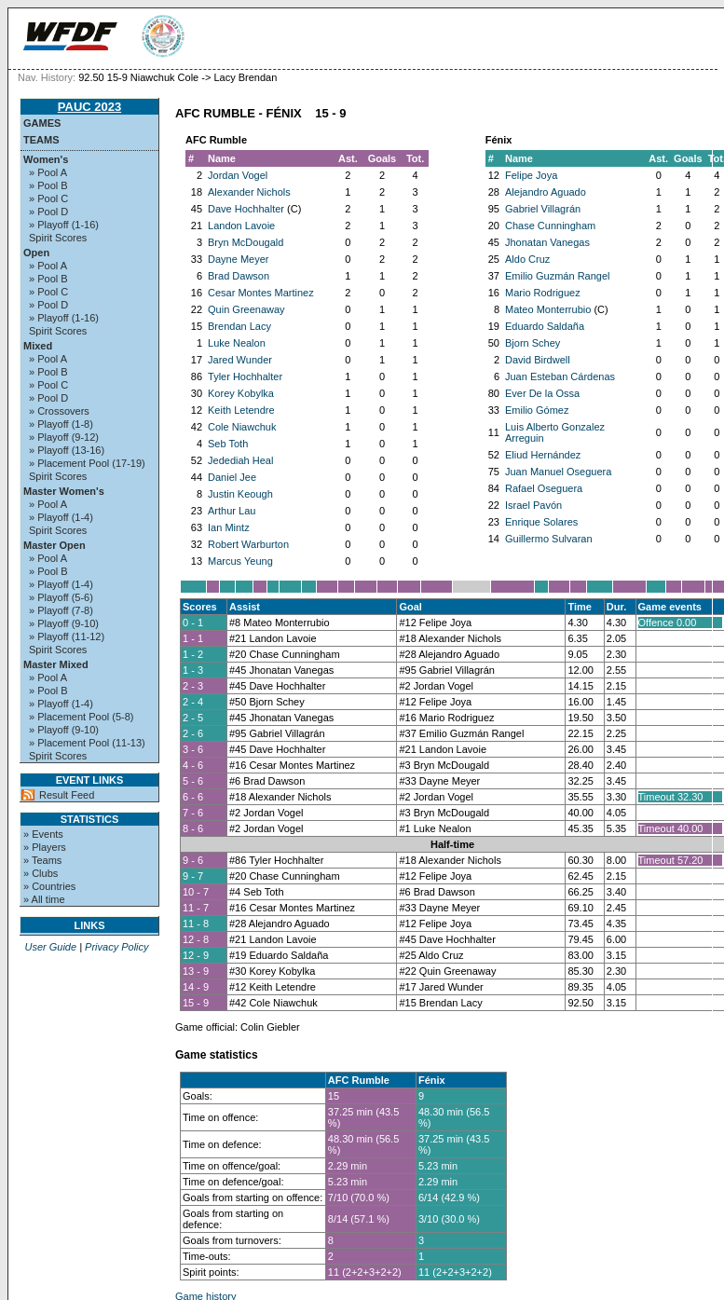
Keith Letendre (241, 410)
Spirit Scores (58, 237)
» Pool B (48, 185)
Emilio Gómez (536, 410)
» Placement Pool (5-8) (81, 716)
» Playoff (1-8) (61, 424)
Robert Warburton (248, 544)
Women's (45, 159)
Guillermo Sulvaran (549, 538)
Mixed (37, 345)
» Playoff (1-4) (61, 517)
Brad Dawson (238, 275)
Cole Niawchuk (242, 426)
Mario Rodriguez (543, 292)
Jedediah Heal (240, 460)
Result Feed (66, 795)
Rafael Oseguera (543, 488)
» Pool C (48, 198)
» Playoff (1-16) (64, 224)
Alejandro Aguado (545, 192)
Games (42, 123)
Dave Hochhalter (246, 208)
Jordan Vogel (237, 175)
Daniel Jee (232, 477)
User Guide (50, 946)
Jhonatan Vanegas (547, 242)
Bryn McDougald (245, 242)
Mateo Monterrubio (548, 309)
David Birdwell (537, 359)
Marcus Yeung (240, 561)
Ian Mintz (229, 527)
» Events (43, 834)
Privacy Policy (116, 946)
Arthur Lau (231, 510)
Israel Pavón (533, 505)
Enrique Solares (541, 521)
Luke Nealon (237, 343)
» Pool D (48, 211)
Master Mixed (56, 664)
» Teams (42, 860)
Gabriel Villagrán (543, 208)
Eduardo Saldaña (544, 326)
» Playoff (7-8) (61, 610)
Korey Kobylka (241, 393)
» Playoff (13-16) (66, 450)
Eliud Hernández (543, 454)
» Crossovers (59, 411)
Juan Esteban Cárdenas (560, 376)
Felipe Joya (531, 175)
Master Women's (63, 491)
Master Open (54, 545)
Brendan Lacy (239, 326)
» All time (44, 899)
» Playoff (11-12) (66, 636)
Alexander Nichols (249, 192)
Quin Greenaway (246, 309)
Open (36, 252)
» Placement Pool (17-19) (87, 463)
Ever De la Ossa (542, 393)
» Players (44, 847)
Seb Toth (228, 443)
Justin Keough (240, 493)
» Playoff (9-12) (64, 437)
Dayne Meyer (238, 259)
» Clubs (40, 873)
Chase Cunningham (550, 225)
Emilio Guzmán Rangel (557, 275)
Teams (41, 139)
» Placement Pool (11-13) (87, 742)
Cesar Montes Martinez (261, 292)
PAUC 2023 (89, 107)
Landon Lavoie (241, 225)
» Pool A (48, 172)
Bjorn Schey (532, 343)
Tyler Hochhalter (245, 376)
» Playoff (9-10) (64, 623)
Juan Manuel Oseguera (558, 471)
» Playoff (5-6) (61, 597)
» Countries (49, 886)
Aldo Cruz (527, 259)
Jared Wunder (240, 359)
